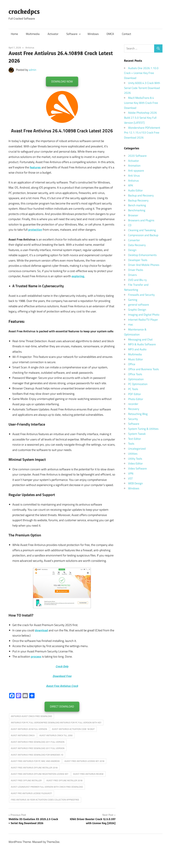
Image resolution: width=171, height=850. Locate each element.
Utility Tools (135, 458)
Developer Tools (137, 260)
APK (130, 185)
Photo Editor (135, 399)
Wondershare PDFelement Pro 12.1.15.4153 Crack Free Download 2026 (142, 133)
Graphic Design (137, 309)
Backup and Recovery (141, 195)
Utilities (132, 453)
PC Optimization (137, 384)
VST (130, 478)
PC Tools (133, 389)
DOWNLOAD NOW (62, 81)
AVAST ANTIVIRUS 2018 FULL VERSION (29, 729)
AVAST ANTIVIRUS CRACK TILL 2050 (55, 735)
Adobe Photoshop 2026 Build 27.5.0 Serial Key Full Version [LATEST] (140, 117)
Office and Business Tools (143, 369)
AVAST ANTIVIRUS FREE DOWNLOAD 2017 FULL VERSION (37, 748)
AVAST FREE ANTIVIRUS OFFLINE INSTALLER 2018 (34, 767)
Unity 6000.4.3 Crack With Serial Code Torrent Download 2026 (142, 88)
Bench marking (137, 205)
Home (14, 34)
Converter (134, 240)
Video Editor (135, 463)
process (36, 656)
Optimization (136, 379)
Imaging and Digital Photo (143, 314)
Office (131, 364)
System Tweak (137, 434)
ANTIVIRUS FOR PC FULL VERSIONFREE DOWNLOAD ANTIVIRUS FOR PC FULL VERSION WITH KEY (56, 722)
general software (138, 304)
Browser (133, 215)
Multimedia (33, 34)
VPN (130, 473)
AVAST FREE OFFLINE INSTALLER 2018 (64, 780)
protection (35, 229)
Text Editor (134, 439)
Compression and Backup (143, 235)
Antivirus (29, 47)
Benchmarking (136, 210)
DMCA (110, 34)
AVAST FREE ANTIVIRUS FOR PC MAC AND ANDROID (35, 761)
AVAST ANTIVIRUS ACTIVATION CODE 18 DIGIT (73, 729)
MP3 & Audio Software (142, 344)
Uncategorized (137, 448)
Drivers (132, 275)
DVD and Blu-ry (137, 280)
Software (73, 34)
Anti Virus (134, 175)
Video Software (137, 468)
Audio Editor (135, 190)
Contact (126, 34)
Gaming (132, 300)
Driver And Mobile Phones (143, 265)
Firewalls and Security (141, 295)
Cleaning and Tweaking (142, 230)
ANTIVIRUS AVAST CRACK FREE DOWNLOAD (31, 716)
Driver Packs (135, 270)
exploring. (78, 276)
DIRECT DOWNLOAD (62, 706)
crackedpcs (24, 11)
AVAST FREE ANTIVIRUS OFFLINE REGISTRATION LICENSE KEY (39, 774)
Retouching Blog (138, 414)
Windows (93, 34)
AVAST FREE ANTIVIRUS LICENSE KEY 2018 (84, 761)
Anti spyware (136, 170)
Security (133, 419)
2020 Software (137, 156)
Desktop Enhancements (142, 255)
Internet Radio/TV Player (143, 319)
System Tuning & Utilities (143, 429)
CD (129, 225)
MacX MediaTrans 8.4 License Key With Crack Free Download (141, 103)
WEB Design (135, 483)
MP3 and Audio (137, 349)
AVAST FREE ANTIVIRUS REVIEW (88, 774)
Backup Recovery (138, 200)
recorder (133, 404)
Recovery (133, 409)
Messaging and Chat (140, 339)
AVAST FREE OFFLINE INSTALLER (26, 780)
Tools (131, 443)
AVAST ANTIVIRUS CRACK (23, 735)
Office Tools (135, 374)
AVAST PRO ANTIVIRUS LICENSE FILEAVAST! (31, 793)
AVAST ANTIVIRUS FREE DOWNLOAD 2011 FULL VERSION (37, 742)
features (35, 167)
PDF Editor (134, 394)
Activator (53, 34)
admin (32, 70)
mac (130, 324)
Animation (134, 165)
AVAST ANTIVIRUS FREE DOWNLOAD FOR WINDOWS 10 (37, 754)
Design (132, 250)
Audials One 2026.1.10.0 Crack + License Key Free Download (141, 73)
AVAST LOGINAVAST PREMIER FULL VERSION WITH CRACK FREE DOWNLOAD (47, 786)
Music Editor (135, 359)
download (41, 630)
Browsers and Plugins (141, 220)
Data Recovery (137, 245)
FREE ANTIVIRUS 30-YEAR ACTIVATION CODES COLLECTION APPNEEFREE (45, 799)
